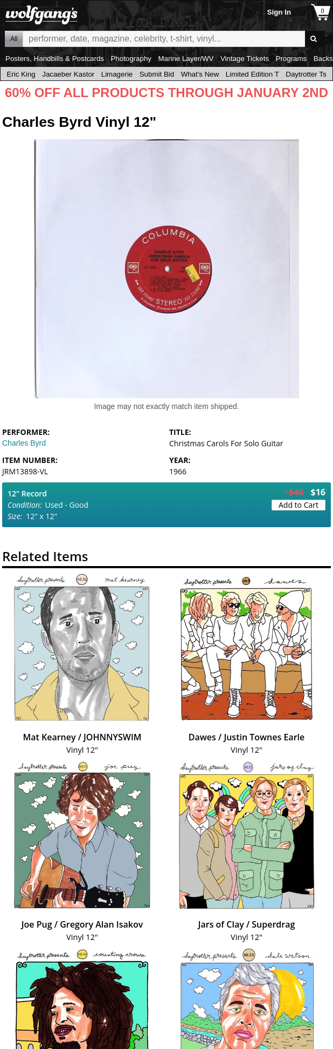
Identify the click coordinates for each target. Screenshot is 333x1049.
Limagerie (117, 74)
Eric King (20, 74)
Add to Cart (298, 505)
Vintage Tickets (244, 59)
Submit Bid (157, 74)
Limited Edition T (252, 74)
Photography (130, 59)
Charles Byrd (24, 443)
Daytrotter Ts (306, 74)
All (13, 39)
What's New (200, 74)
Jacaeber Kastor (68, 74)
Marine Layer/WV (185, 59)
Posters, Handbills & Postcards (54, 59)
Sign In (279, 12)
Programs (291, 59)
